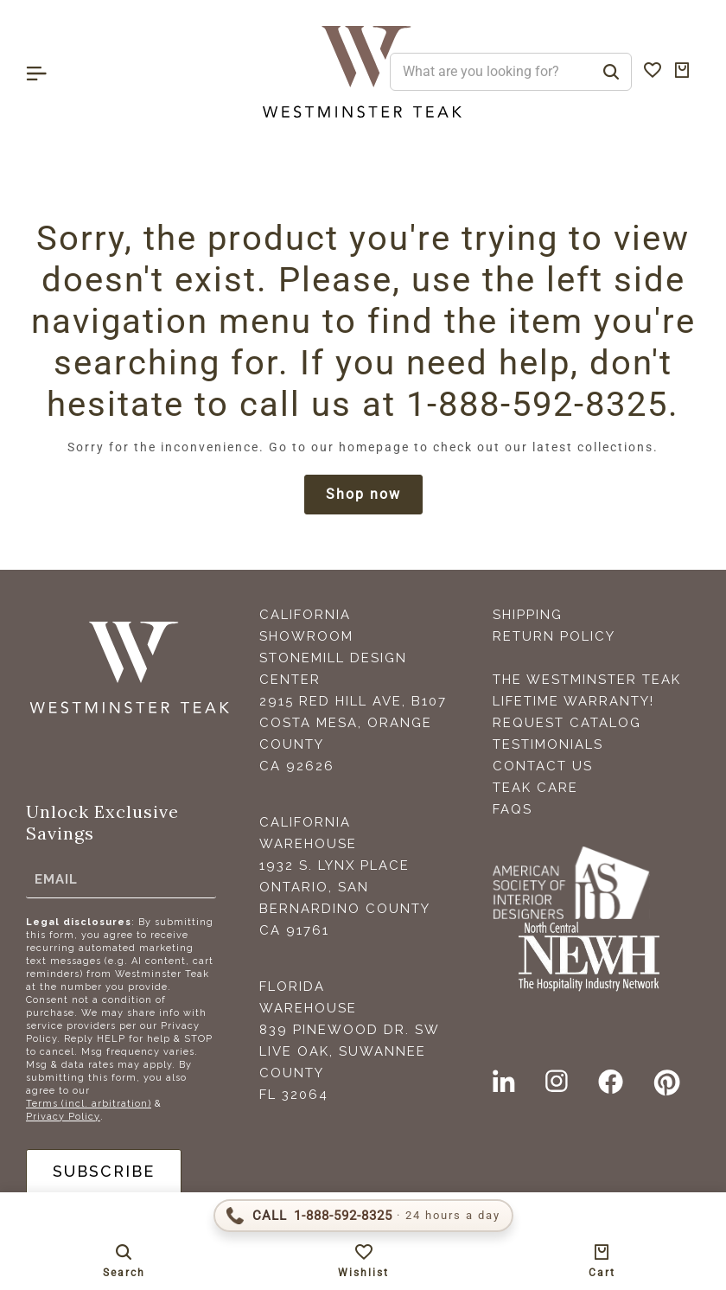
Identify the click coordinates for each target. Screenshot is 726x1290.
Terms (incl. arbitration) (88, 1104)
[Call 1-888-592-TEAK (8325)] (363, 1215)
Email (56, 880)
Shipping (528, 615)
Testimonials (548, 745)
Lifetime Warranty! (573, 702)
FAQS (512, 810)
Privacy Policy (63, 1117)
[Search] (611, 72)
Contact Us (543, 767)
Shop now (363, 495)
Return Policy (554, 637)
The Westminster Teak (587, 680)
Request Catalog (567, 723)
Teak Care (535, 788)
